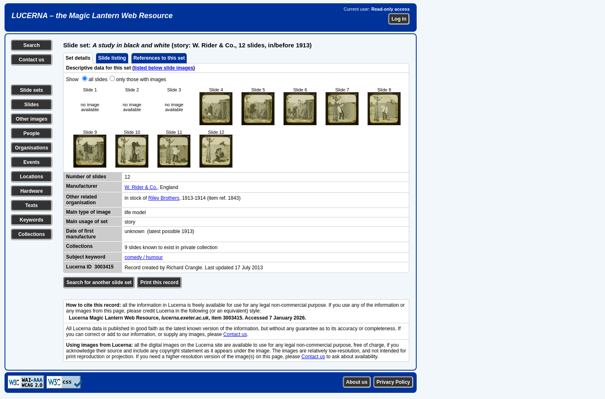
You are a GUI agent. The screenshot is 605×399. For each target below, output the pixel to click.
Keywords (31, 220)
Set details (78, 58)
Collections (31, 234)
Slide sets (31, 90)
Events (31, 162)
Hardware (31, 191)
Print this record (159, 282)
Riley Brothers (163, 198)
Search (31, 45)
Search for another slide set (98, 282)
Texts (31, 205)
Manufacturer (81, 186)
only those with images (141, 79)
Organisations (31, 148)
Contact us (31, 60)
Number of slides (86, 177)
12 (127, 177)
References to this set (159, 58)
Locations (31, 177)
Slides (31, 104)
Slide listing (112, 58)
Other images (31, 119)
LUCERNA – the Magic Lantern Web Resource (92, 16)
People (31, 133)
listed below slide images (163, 68)
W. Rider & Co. (140, 187)
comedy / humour (143, 257)
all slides (98, 79)
